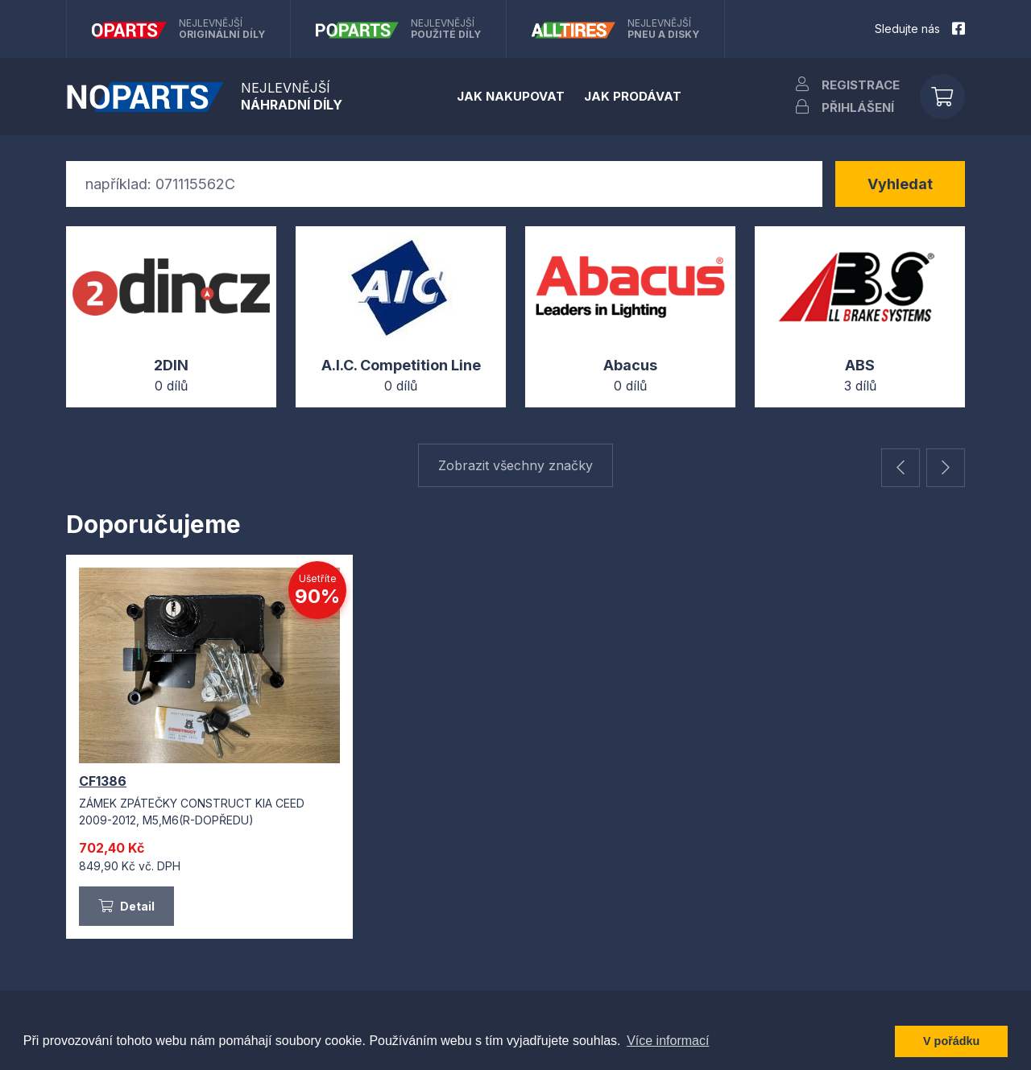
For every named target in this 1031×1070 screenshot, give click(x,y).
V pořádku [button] (951, 1041)
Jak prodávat (632, 96)
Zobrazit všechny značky (515, 465)
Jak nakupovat (511, 96)
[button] (900, 467)
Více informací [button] (668, 1040)
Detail (126, 906)
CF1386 (102, 781)
